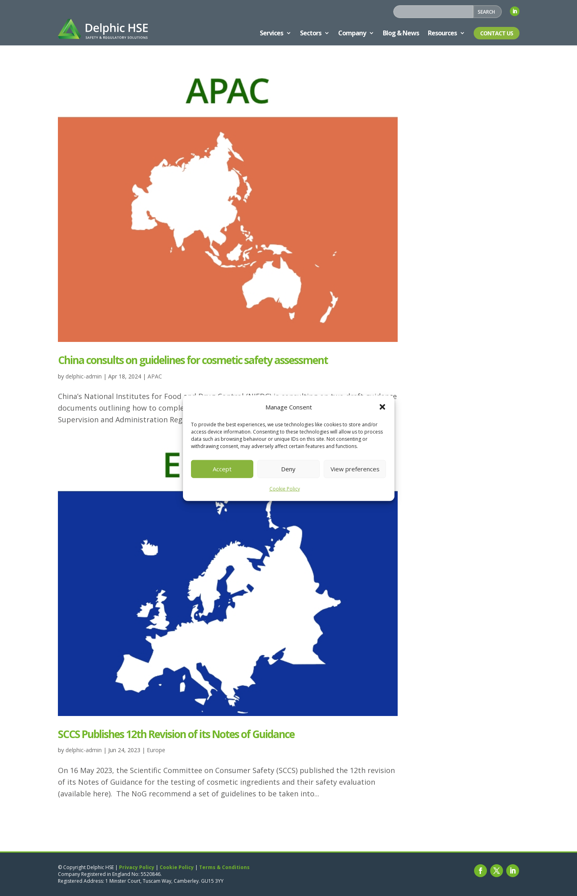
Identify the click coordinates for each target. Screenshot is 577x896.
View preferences (355, 469)
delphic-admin (84, 376)
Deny (288, 469)
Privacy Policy (136, 867)
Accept (222, 469)
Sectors (310, 33)
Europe (156, 750)
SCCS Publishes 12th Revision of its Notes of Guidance (176, 734)
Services (271, 33)
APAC (155, 376)
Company (352, 33)
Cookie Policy (284, 488)
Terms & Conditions (224, 867)
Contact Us (496, 33)
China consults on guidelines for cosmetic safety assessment (193, 360)
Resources (442, 33)
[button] (382, 407)
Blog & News (401, 33)
